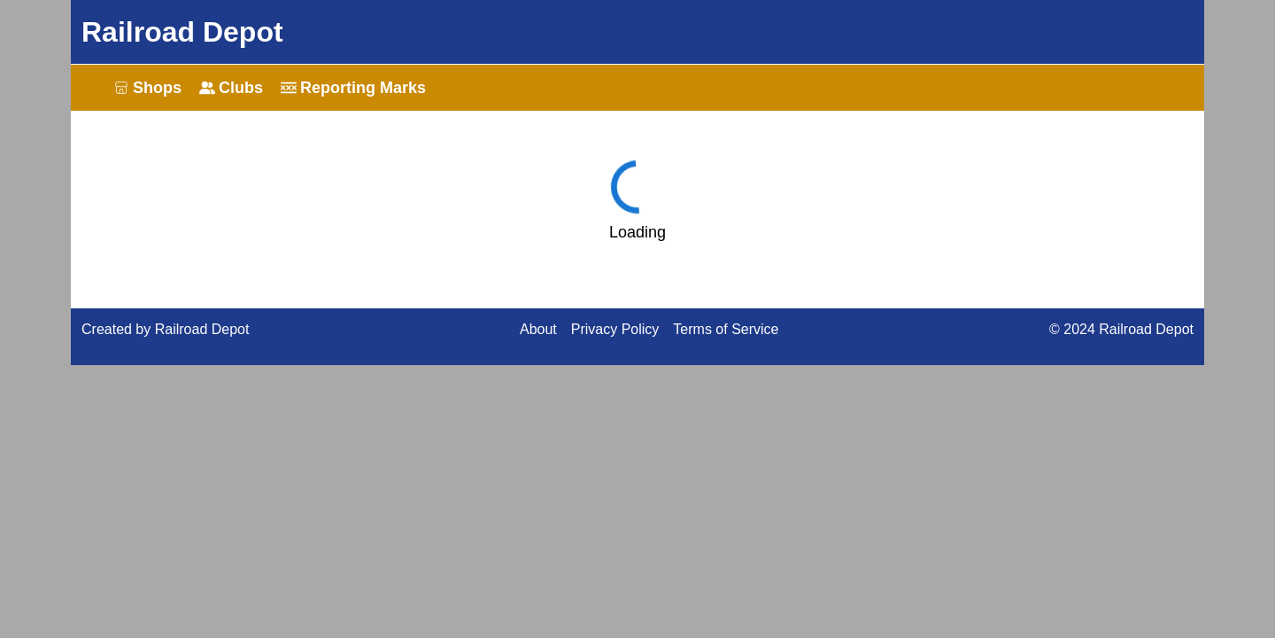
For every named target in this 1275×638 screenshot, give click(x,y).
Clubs (231, 88)
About (538, 329)
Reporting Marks (353, 88)
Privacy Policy (615, 329)
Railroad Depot (182, 32)
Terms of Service (725, 329)
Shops (147, 88)
